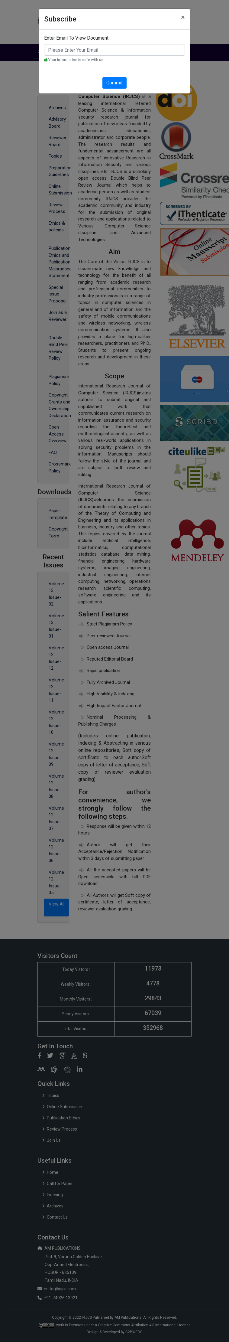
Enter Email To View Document (76, 38)
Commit (114, 83)
